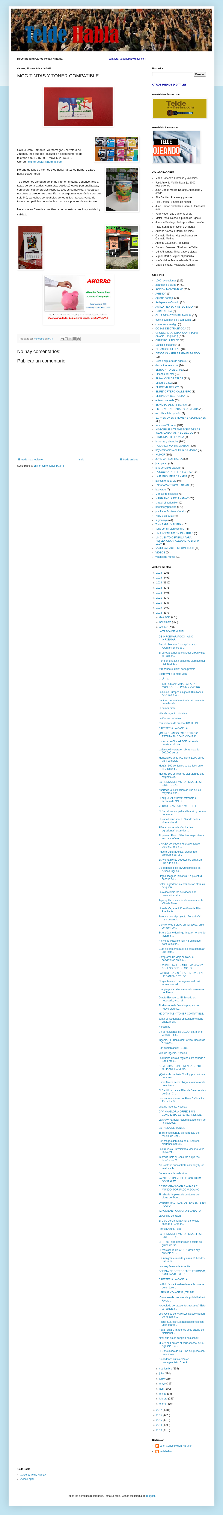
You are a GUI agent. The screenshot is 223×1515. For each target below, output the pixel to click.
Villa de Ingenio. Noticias (173, 713)
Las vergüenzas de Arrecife (174, 1266)
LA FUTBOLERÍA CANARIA (171, 476)
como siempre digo (166, 324)
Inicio (81, 459)
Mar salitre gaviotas (166, 493)
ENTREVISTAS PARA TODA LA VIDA (177, 409)
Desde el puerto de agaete (170, 360)
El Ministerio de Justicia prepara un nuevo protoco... (179, 1007)
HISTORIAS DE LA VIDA (169, 437)
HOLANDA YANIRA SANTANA (172, 445)
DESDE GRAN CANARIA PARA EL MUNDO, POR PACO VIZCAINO (179, 1188)
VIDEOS (160, 552)
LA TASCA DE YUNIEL (172, 631)
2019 (159, 607)
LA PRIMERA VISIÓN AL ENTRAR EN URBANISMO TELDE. (181, 975)
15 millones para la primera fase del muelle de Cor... (179, 1134)
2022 (159, 592)
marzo (163, 1393)
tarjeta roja (161, 520)
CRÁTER (164, 679)
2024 (159, 582)
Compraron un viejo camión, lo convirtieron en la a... (176, 959)
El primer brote (167, 708)
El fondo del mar (164, 374)
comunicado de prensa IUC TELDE (179, 723)
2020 (159, 602)
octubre (164, 627)
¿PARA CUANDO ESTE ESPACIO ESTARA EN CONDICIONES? (178, 735)
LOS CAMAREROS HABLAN (172, 485)
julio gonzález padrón (167, 467)
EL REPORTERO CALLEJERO (173, 391)
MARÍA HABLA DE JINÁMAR (172, 498)
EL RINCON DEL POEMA (170, 395)
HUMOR (160, 454)
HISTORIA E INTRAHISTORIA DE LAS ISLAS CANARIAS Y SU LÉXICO (177, 431)
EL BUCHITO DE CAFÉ (169, 369)
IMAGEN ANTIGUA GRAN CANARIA (180, 1210)
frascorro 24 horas (165, 425)
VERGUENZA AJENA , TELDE (176, 1292)
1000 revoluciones (165, 280)
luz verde (160, 489)
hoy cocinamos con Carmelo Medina (176, 450)
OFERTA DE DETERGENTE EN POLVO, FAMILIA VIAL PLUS (182, 1273)
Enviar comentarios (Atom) (48, 465)
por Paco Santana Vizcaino (171, 511)
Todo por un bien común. (169, 528)
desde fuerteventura (166, 365)
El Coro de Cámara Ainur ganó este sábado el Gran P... (179, 1222)
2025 (159, 577)
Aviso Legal (27, 1478)
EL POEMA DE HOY (167, 387)
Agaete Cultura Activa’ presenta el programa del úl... (178, 853)
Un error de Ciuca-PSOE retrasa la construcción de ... (178, 743)
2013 (159, 1430)
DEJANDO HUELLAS (167, 349)
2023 (159, 587)
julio (162, 1373)
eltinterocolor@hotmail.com (45, 161)
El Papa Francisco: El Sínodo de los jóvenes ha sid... (179, 821)
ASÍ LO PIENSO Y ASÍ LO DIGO (174, 306)
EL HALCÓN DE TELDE (169, 378)
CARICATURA (163, 311)
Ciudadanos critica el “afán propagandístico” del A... (174, 1361)
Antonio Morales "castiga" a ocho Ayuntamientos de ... (177, 646)
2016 (159, 1415)
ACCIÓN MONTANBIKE (169, 289)
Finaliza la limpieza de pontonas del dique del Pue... (179, 1196)
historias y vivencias (166, 441)
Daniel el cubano (165, 344)
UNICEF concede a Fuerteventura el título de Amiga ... (179, 845)
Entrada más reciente (30, 459)
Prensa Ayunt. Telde (170, 1228)
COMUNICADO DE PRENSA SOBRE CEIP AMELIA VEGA (180, 1068)
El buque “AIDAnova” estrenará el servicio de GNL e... (178, 800)
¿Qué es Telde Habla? (33, 1474)
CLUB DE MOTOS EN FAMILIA (173, 315)
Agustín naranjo (164, 297)
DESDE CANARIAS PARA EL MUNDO (177, 353)
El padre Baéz (163, 382)
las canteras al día (165, 480)
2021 (159, 597)
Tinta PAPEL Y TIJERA (168, 524)
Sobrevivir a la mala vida (173, 673)
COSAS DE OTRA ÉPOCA (170, 328)
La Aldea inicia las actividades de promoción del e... (177, 894)
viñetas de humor (165, 556)
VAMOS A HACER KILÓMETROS (174, 548)
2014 (159, 1424)
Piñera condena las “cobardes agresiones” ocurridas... (176, 829)
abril (162, 1388)
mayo (162, 1383)
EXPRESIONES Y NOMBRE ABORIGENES (180, 417)
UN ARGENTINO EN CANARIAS (174, 533)
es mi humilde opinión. (168, 413)
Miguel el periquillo (166, 502)
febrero (163, 1398)
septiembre (166, 1368)
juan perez (161, 463)
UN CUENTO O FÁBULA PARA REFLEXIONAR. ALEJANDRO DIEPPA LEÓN (177, 540)
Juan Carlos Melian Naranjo (175, 1445)
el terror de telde (164, 400)
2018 (159, 612)
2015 (159, 1420)
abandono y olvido (165, 284)
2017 (159, 1409)
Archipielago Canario (167, 302)
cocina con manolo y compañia (173, 319)
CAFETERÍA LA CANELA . (174, 728)
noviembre (165, 622)
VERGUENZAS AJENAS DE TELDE (179, 806)
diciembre (165, 617)
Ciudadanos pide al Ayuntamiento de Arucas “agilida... (179, 869)
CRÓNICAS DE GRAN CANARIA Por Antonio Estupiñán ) (176, 334)
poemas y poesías (165, 506)
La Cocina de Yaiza (170, 718)
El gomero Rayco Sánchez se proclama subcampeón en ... (181, 837)
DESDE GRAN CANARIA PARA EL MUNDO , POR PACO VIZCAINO (179, 685)
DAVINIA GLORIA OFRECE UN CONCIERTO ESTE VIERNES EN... (181, 1113)
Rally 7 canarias (164, 515)
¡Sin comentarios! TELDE (173, 1047)
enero (163, 1403)
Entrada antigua (129, 459)
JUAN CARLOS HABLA (169, 458)
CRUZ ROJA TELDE (167, 340)
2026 (159, 572)
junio (162, 1378)
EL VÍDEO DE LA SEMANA (171, 404)
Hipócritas (164, 1026)
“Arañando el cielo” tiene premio (177, 668)
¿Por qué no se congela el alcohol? (179, 1337)
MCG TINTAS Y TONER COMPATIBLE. (181, 1013)
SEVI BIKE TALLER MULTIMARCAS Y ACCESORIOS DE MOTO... (181, 967)
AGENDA (160, 293)
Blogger (150, 1495)
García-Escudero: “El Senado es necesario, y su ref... (177, 999)
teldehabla (166, 1451)
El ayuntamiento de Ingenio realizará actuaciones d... (179, 983)
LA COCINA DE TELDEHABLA (173, 471)
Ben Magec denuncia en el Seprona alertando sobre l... (179, 1142)
